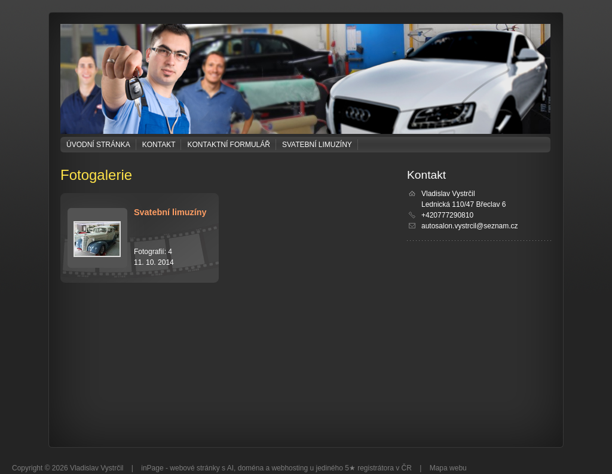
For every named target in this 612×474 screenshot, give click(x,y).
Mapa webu (448, 468)
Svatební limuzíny (317, 144)
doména (251, 468)
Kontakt (159, 144)
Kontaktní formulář (228, 144)
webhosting (289, 468)
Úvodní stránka (98, 144)
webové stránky (194, 468)
